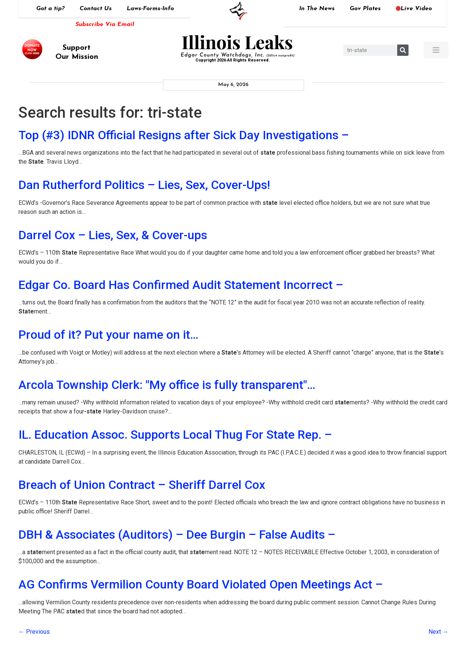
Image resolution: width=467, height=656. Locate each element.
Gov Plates (365, 9)
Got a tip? (50, 9)
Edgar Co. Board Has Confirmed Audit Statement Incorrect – (180, 285)
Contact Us (96, 9)
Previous (34, 631)
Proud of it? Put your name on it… (108, 334)
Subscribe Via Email (104, 25)
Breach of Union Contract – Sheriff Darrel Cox (141, 485)
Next (439, 631)
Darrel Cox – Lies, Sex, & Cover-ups (112, 235)
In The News (317, 9)
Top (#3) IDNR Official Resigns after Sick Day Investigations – (183, 135)
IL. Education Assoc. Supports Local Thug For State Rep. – (175, 434)
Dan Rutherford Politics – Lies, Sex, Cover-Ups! (144, 185)
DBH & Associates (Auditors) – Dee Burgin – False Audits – (176, 534)
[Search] (403, 50)
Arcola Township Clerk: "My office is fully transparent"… (166, 385)
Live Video (414, 9)
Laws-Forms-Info (150, 9)
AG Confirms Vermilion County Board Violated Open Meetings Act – (200, 584)
